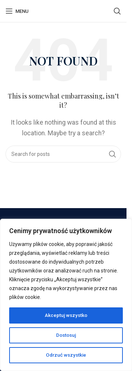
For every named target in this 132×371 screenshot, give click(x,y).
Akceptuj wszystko (66, 315)
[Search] (117, 11)
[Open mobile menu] (17, 11)
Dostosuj (66, 335)
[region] (66, 295)
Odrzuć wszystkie (66, 355)
